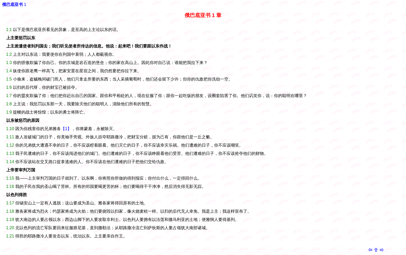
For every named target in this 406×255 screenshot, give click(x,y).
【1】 (66, 128)
